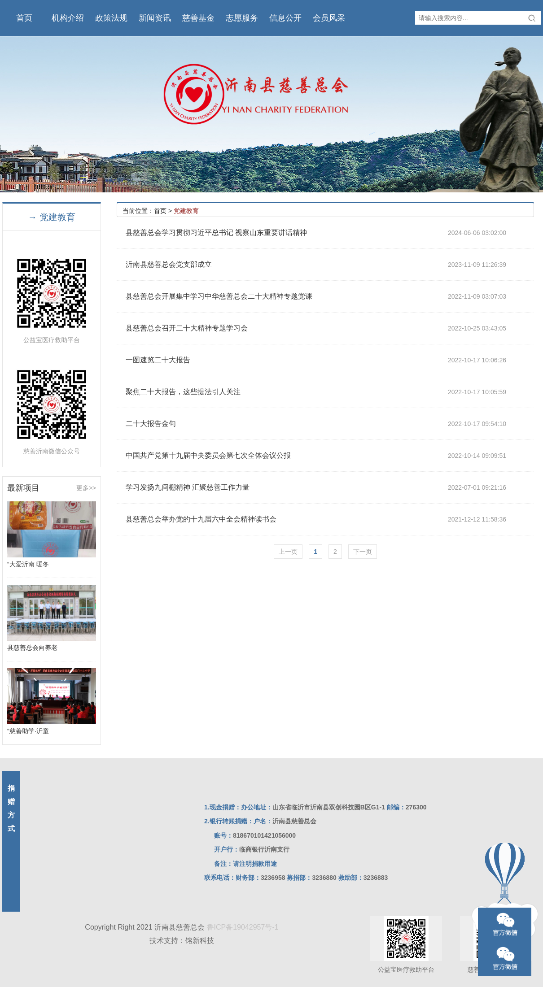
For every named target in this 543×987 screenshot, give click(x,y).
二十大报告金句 (151, 423)
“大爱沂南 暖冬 (28, 564)
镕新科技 (199, 940)
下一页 (362, 551)
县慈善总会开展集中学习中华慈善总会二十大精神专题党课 (219, 296)
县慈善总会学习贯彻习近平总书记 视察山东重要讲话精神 (216, 232)
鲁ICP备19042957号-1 (243, 927)
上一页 (288, 551)
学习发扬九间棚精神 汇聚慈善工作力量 (188, 487)
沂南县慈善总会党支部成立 (169, 264)
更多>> (86, 487)
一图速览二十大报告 (158, 360)
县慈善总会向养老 (32, 647)
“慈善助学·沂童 (28, 731)
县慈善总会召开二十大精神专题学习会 (187, 328)
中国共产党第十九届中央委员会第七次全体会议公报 (208, 455)
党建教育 (186, 210)
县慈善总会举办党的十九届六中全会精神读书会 (201, 519)
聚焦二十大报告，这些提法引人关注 (183, 392)
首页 (160, 210)
